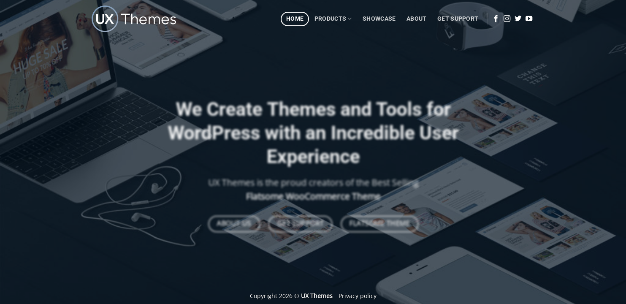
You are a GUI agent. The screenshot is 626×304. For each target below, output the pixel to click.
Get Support (457, 18)
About (416, 18)
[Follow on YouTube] (529, 19)
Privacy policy (358, 296)
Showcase (379, 18)
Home (295, 18)
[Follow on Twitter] (518, 19)
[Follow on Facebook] (496, 19)
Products (333, 19)
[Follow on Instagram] (507, 19)
